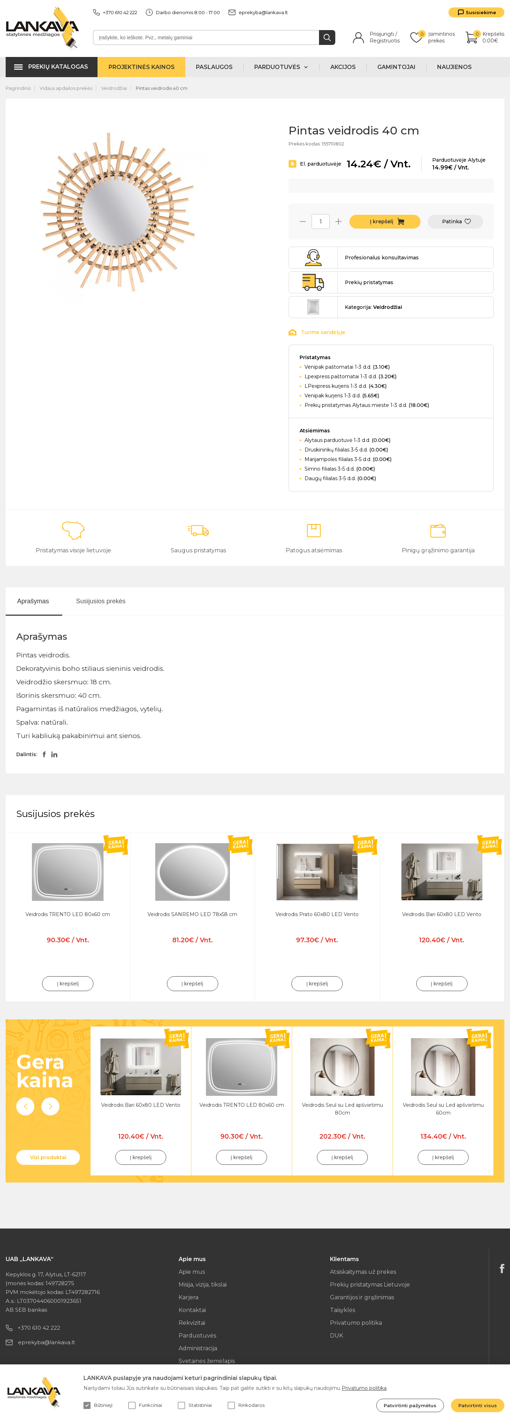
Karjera (188, 1297)
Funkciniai (145, 1405)
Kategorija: (373, 307)
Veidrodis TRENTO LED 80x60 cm (67, 914)
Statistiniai (195, 1405)
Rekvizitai (192, 1322)
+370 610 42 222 (115, 12)
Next (50, 1107)
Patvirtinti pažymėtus (410, 1405)
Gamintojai (396, 67)
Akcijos (343, 67)
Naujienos (454, 67)
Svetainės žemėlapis (207, 1361)
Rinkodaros (246, 1405)
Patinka (452, 221)
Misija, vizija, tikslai (203, 1284)
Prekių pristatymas (369, 282)
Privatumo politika (356, 1322)
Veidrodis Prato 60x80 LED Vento (317, 914)
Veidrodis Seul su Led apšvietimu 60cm (443, 1109)
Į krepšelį (381, 221)
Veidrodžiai (114, 88)
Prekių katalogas (58, 66)
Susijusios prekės (101, 601)
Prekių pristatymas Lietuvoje (370, 1284)
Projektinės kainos (142, 67)
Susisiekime (481, 12)
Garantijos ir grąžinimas (362, 1297)
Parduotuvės (197, 1335)
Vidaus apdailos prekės (66, 88)
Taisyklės (342, 1310)
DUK (336, 1335)
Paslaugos (214, 67)
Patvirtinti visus (477, 1405)
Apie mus (192, 1271)
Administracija (198, 1348)
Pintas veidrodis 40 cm (161, 88)
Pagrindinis (18, 88)
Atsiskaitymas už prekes (363, 1271)
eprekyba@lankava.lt (258, 12)
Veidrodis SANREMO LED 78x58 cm (192, 914)
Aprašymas (33, 601)
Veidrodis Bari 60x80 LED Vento (441, 914)
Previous (25, 1107)
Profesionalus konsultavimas (382, 257)
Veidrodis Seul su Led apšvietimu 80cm (342, 1109)
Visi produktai (48, 1157)
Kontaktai (192, 1310)
